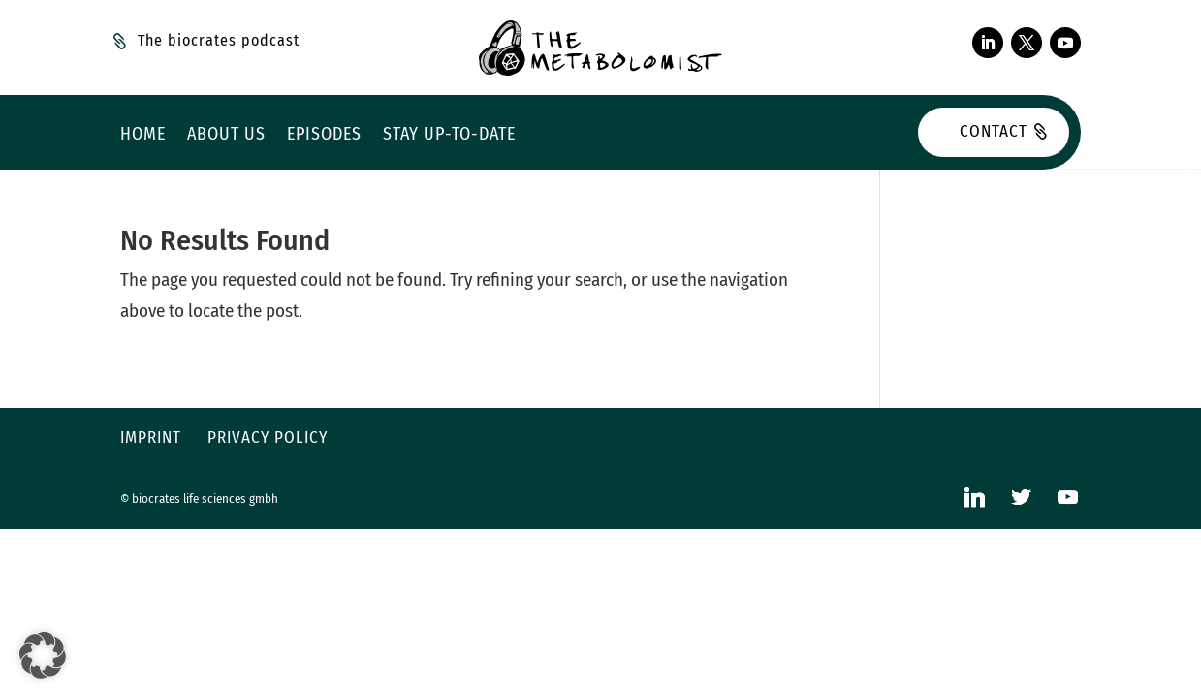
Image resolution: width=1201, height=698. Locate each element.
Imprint (150, 438)
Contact (993, 131)
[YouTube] (1067, 497)
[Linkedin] (974, 497)
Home (143, 135)
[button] (42, 655)
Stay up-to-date (449, 135)
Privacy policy (267, 438)
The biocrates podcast (219, 40)
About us (226, 135)
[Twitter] (1020, 497)
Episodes (324, 135)
